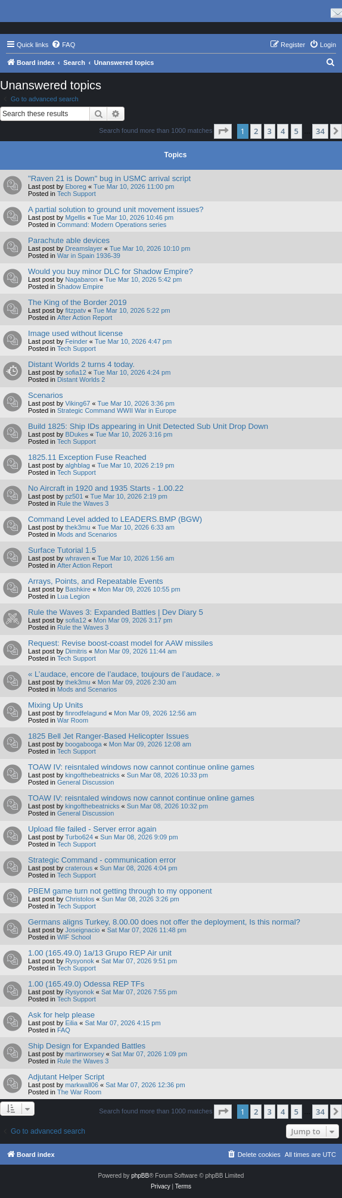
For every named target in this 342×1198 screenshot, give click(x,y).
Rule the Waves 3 (82, 503)
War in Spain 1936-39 (88, 255)
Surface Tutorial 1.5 (62, 550)
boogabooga (83, 744)
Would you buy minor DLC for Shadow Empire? (110, 271)
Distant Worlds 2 (81, 379)
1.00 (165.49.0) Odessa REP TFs (86, 983)
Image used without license (75, 333)
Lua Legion (73, 596)
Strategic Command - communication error (102, 859)
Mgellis (75, 217)
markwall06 (81, 1084)
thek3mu (77, 527)
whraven (77, 558)
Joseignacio (82, 929)
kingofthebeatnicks (92, 775)
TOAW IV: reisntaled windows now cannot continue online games (141, 767)
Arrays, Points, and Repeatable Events (95, 581)
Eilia (71, 1022)
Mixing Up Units (55, 705)
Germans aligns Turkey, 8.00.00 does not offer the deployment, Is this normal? (164, 921)
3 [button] (270, 131)
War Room (72, 720)
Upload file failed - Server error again (92, 828)
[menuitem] (63, 45)
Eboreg (75, 186)
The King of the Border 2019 (77, 302)
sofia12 (75, 372)
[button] (223, 131)
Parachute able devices (69, 240)
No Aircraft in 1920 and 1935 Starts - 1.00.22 (106, 488)
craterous (78, 868)
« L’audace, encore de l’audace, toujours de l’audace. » (124, 674)
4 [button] (283, 131)
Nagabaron (81, 279)
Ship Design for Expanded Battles (86, 1045)
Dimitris (76, 651)
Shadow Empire (80, 286)
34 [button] (320, 131)
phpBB (140, 1175)
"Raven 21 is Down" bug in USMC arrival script (109, 178)
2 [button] (256, 131)
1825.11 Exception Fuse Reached (87, 457)
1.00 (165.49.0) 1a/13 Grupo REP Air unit (100, 952)
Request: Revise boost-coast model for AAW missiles (120, 643)
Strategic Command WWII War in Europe (116, 410)
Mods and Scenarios (87, 534)
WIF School (74, 937)
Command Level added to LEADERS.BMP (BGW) (115, 519)
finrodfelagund (86, 713)
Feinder (76, 341)
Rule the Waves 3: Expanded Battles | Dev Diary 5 (115, 612)
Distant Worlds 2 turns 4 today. (81, 364)
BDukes (76, 434)
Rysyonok (79, 960)
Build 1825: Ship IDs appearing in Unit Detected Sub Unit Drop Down (148, 426)
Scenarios (45, 395)
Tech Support (76, 193)
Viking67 (77, 403)
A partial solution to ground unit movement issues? (116, 209)
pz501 (74, 496)
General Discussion (85, 782)
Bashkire (78, 589)
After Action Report (84, 317)
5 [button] (296, 131)
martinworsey (84, 1053)
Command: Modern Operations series (111, 224)
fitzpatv (75, 310)
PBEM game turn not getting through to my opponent (120, 890)
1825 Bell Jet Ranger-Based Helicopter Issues (108, 736)
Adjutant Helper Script (66, 1076)
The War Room (79, 1092)
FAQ (63, 1030)
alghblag (77, 465)
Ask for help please (61, 1014)
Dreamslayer (83, 248)
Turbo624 (79, 837)
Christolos (79, 899)
